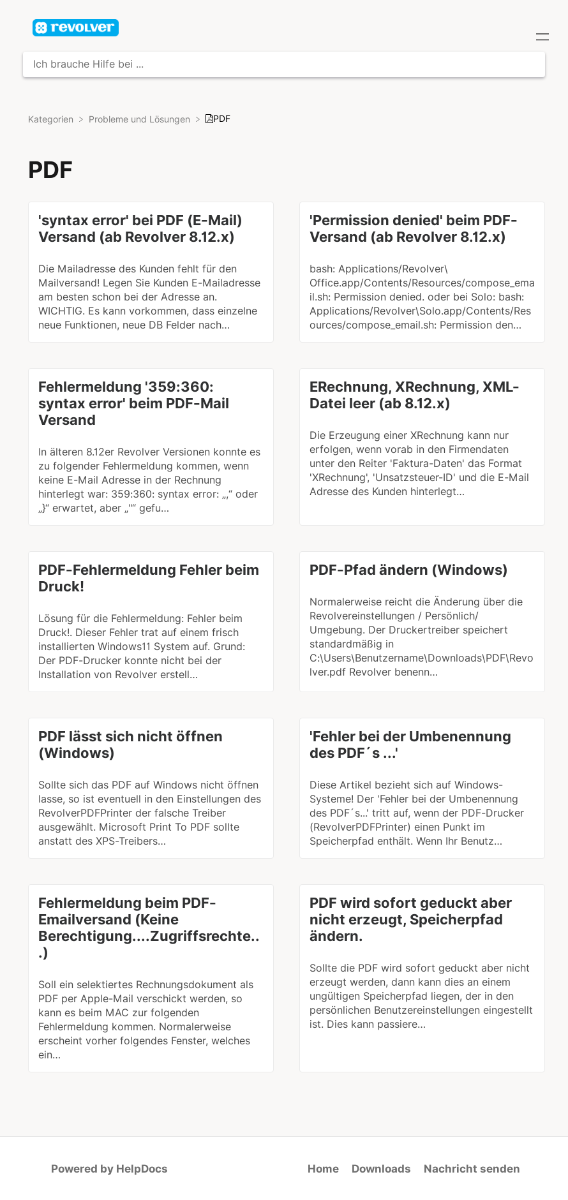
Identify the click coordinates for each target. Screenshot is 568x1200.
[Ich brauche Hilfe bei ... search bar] (284, 64)
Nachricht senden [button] (472, 1168)
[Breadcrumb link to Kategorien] (52, 119)
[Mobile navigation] (542, 38)
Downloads (381, 1168)
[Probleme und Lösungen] (141, 119)
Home (323, 1168)
